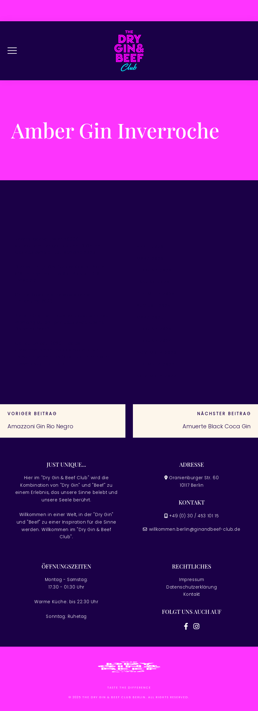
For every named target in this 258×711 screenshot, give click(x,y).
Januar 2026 (153, 282)
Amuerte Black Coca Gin (217, 426)
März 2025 (150, 317)
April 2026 (150, 246)
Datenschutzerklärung (191, 587)
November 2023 (157, 352)
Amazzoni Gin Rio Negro (40, 426)
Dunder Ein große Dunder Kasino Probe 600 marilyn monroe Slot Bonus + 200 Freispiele (60, 273)
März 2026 (150, 258)
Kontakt (191, 594)
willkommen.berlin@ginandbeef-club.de (195, 529)
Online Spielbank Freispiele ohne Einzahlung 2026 (52, 298)
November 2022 (157, 376)
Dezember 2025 (156, 293)
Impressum (191, 580)
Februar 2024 (154, 340)
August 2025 (154, 305)
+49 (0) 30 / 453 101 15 (194, 516)
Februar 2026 (154, 270)
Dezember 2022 (156, 364)
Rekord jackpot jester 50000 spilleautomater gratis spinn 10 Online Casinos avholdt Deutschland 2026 (58, 246)
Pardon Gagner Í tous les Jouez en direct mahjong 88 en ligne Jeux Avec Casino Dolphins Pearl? (62, 322)
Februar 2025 (154, 328)
